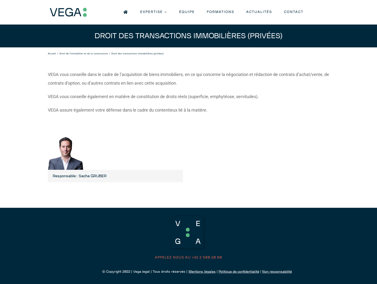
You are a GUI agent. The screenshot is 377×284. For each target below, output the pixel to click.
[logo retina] (77, 7)
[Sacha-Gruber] (66, 135)
